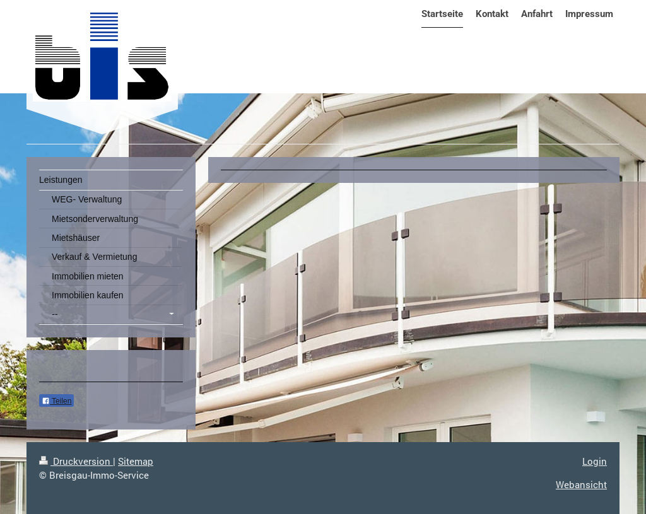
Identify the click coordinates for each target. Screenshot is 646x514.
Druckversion (76, 461)
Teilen (56, 401)
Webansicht (581, 484)
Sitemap (135, 461)
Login (594, 461)
